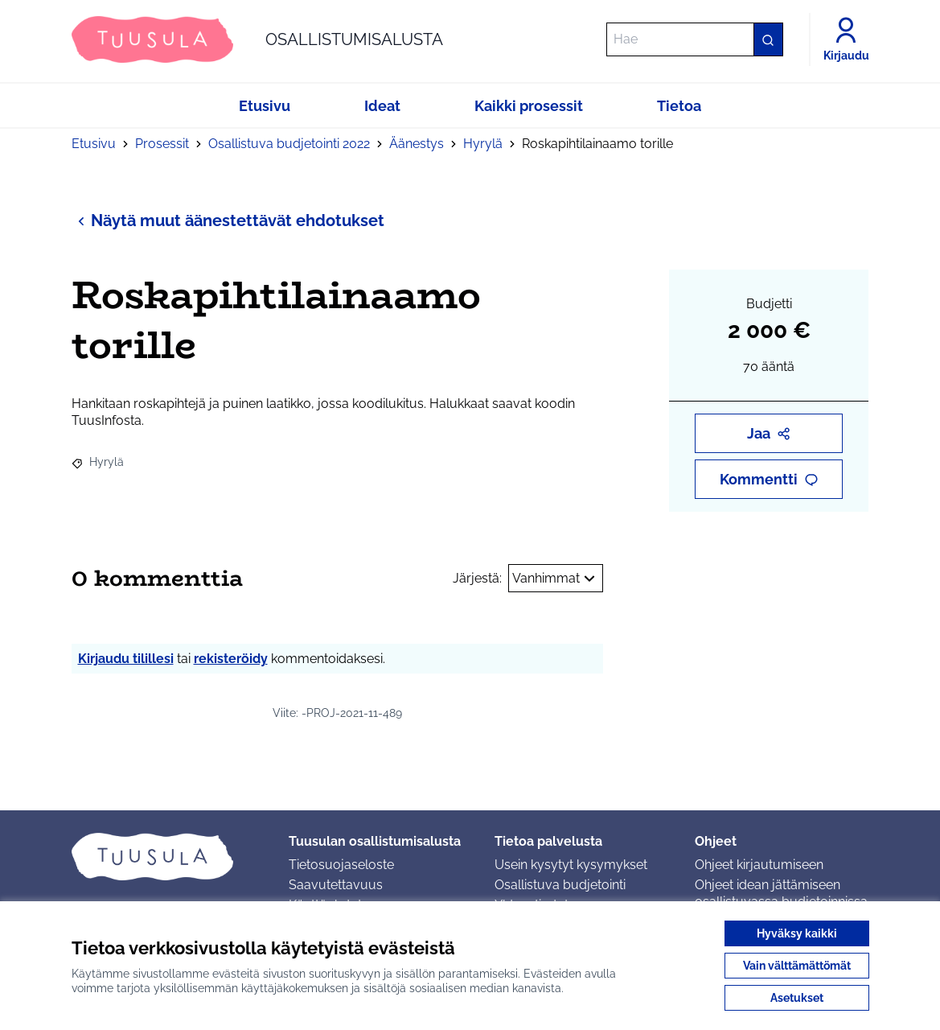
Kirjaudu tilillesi (126, 658)
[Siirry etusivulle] (257, 39)
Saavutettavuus (336, 884)
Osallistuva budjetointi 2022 (289, 143)
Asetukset (796, 997)
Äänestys (416, 143)
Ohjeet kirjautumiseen (759, 864)
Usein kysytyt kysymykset (571, 864)
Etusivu (94, 143)
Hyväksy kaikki (797, 933)
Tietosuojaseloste (341, 864)
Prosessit (162, 143)
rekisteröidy (231, 658)
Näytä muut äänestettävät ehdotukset (228, 220)
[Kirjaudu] (846, 39)
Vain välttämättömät (797, 965)
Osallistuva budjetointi (560, 884)
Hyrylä (483, 143)
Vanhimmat (555, 578)
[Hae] (694, 39)
